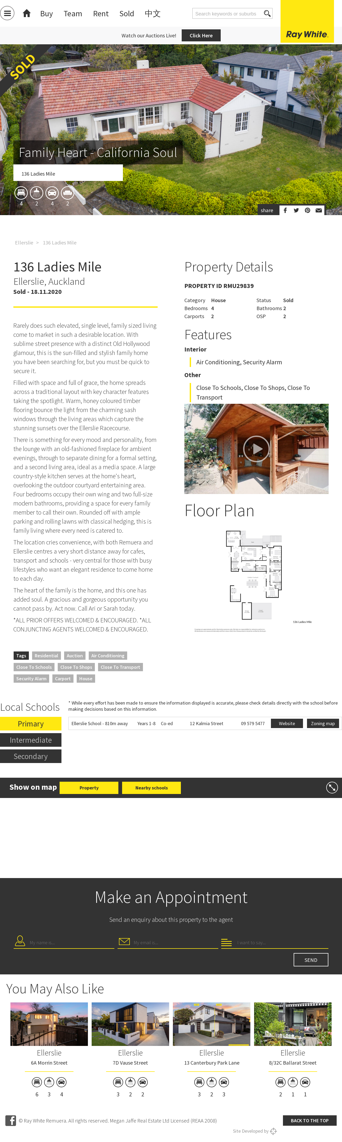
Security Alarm (31, 678)
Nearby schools (151, 788)
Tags (21, 656)
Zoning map (323, 723)
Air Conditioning (108, 656)
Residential (46, 656)
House (85, 678)
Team (73, 13)
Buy (46, 13)
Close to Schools (34, 667)
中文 (153, 13)
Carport (63, 678)
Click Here (201, 35)
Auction (75, 656)
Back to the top (310, 1120)
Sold (126, 13)
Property (89, 788)
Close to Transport (120, 667)
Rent (101, 13)
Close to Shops (76, 667)
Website (287, 723)
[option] (171, 161)
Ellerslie (24, 242)
